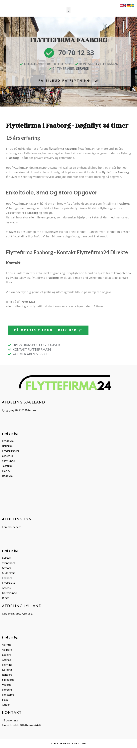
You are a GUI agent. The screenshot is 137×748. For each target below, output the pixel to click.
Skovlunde (8, 460)
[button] (68, 10)
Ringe (5, 598)
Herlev (6, 470)
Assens (6, 588)
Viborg (6, 684)
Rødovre (7, 475)
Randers (7, 674)
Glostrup (7, 455)
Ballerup (7, 445)
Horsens (7, 689)
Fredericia (8, 583)
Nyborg (6, 568)
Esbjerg (6, 654)
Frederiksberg (10, 450)
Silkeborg (8, 679)
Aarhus (6, 644)
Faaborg (7, 578)
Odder (6, 704)
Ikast (5, 699)
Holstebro (8, 694)
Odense (6, 558)
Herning (7, 664)
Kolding (7, 669)
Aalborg (7, 649)
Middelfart (8, 573)
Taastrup (7, 465)
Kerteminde (9, 593)
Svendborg (8, 563)
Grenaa (6, 659)
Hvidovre (8, 440)
